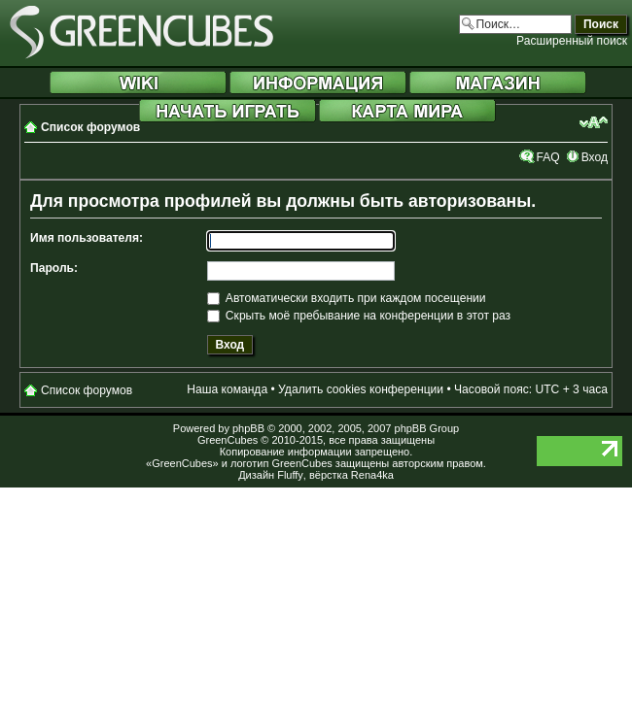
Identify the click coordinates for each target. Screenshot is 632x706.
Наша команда (227, 389)
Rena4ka (372, 475)
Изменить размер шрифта (593, 122)
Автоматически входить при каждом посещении (346, 298)
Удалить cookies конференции (360, 389)
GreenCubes (227, 440)
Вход (594, 157)
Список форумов (90, 127)
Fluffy (290, 475)
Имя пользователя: (86, 238)
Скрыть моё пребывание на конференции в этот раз (359, 315)
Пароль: (54, 268)
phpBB (248, 428)
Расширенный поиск (571, 41)
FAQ (547, 157)
